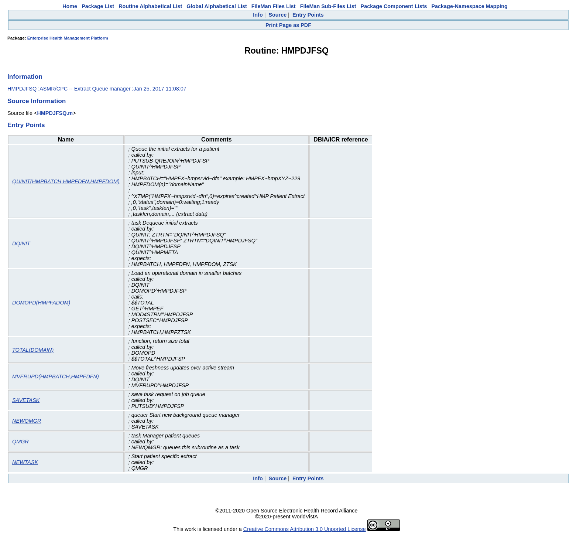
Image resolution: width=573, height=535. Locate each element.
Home (69, 6)
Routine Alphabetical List (150, 6)
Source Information (36, 101)
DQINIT (21, 243)
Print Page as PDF (288, 25)
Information (24, 76)
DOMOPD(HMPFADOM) (41, 303)
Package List (98, 6)
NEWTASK (25, 462)
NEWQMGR (26, 421)
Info (258, 15)
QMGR (20, 441)
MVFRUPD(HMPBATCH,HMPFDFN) (55, 376)
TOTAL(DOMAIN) (33, 350)
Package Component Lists (394, 6)
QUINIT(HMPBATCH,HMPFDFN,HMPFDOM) (66, 181)
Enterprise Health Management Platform (67, 38)
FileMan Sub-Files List (328, 6)
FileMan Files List (273, 6)
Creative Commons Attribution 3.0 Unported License (304, 529)
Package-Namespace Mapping (470, 6)
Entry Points (308, 15)
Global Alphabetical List (216, 6)
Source (277, 15)
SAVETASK (26, 400)
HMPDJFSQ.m (55, 113)
